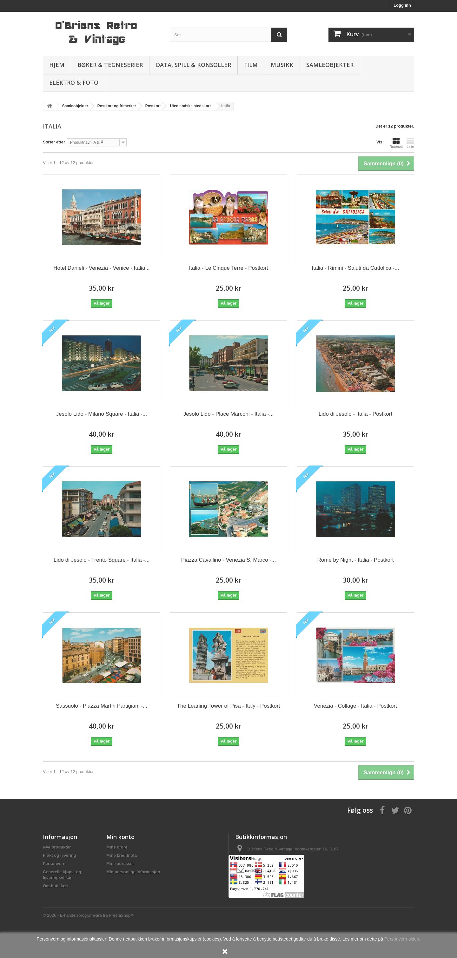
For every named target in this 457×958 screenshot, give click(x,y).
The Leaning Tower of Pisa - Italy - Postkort (228, 706)
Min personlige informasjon (133, 871)
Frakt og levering (59, 855)
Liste (410, 143)
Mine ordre (116, 847)
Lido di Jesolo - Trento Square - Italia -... (101, 560)
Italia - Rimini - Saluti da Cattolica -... (355, 268)
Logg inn (402, 5)
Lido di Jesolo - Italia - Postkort (355, 414)
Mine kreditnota (121, 855)
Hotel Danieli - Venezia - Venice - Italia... (101, 268)
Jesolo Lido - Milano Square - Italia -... (101, 414)
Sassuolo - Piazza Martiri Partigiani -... (101, 706)
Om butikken (55, 885)
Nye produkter (57, 847)
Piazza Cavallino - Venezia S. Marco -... (228, 560)
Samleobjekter (330, 65)
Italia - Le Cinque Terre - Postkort (228, 268)
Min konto (120, 837)
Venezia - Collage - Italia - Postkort (355, 706)
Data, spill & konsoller (193, 65)
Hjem (56, 65)
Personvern (54, 863)
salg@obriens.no (275, 870)
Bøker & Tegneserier (110, 65)
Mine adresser (120, 863)
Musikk (282, 65)
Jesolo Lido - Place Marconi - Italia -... (228, 414)
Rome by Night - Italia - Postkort (355, 560)
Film (251, 65)
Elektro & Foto (73, 82)
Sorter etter (54, 142)
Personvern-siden (401, 938)
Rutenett (396, 143)
